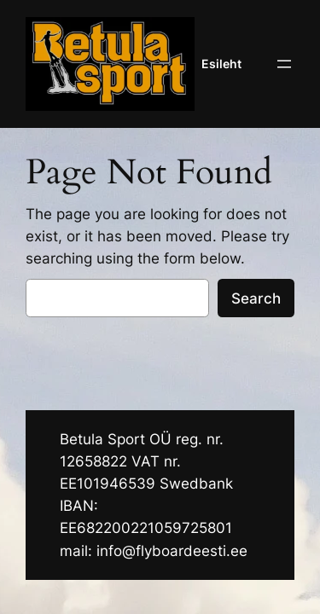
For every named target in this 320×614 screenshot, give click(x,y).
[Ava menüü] (284, 64)
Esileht (221, 63)
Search (256, 298)
